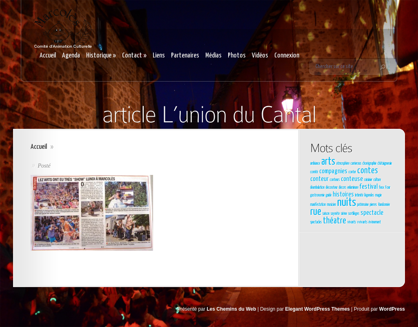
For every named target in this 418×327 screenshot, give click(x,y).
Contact (134, 55)
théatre (334, 221)
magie (378, 195)
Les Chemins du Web (231, 309)
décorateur (332, 188)
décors (342, 188)
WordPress (392, 309)
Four (387, 188)
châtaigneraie (385, 163)
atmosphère (342, 163)
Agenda (71, 55)
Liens (159, 55)
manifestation (318, 205)
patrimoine (363, 205)
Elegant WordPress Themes (317, 309)
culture (377, 180)
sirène (344, 214)
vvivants (362, 222)
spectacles (316, 222)
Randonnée (384, 205)
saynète (335, 214)
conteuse (352, 179)
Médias (213, 55)
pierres (373, 205)
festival (369, 186)
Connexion (286, 55)
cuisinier (368, 180)
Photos (237, 55)
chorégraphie (369, 163)
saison (325, 214)
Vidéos (260, 55)
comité (314, 172)
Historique (101, 55)
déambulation (317, 188)
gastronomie (317, 195)
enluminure (352, 188)
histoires (343, 194)
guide (328, 195)
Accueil (48, 55)
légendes (369, 195)
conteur (319, 179)
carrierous (356, 163)
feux (381, 188)
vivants (351, 222)
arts (328, 162)
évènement (375, 222)
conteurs (335, 180)
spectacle (371, 213)
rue (315, 212)
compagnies (333, 171)
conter (352, 172)
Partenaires (185, 55)
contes (367, 171)
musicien (331, 205)
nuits (346, 202)
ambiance (315, 163)
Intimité (359, 195)
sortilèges (353, 214)
